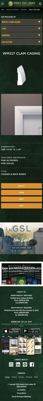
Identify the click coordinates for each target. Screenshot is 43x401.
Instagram (11, 364)
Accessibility (21, 389)
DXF (21, 199)
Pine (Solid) (7, 163)
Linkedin (18, 364)
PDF (21, 205)
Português (29, 376)
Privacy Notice (21, 393)
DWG (21, 192)
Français (21, 376)
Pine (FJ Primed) (9, 160)
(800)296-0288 (24, 312)
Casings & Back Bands (13, 174)
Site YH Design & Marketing (21, 396)
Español (14, 376)
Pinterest (25, 364)
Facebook (32, 364)
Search (40, 4)
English (7, 376)
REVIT (21, 186)
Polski (36, 376)
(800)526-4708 (24, 300)
